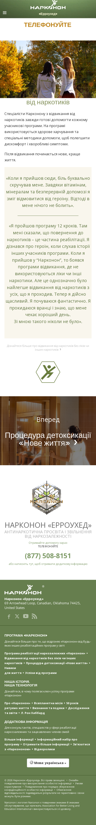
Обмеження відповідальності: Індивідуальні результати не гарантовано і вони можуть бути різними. (44, 793)
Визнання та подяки (48, 708)
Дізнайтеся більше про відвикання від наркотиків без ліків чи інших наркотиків (48, 348)
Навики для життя (13, 670)
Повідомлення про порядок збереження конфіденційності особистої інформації (39, 788)
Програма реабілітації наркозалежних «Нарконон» (44, 653)
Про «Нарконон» (17, 703)
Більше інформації (19, 739)
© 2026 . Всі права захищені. (34, 780)
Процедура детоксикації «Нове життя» (57, 663)
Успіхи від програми (41, 673)
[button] (48, 765)
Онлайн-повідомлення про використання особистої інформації (41, 781)
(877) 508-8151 (48, 555)
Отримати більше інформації (46, 744)
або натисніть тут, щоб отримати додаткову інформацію (48, 564)
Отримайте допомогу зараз (48, 543)
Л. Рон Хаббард (33, 713)
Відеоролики (44, 749)
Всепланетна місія (48, 703)
